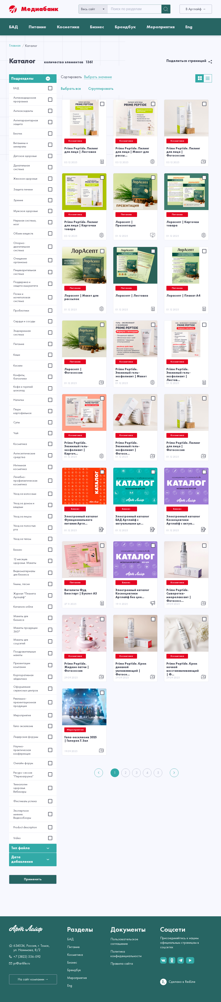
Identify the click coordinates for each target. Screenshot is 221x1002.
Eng (188, 27)
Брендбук (125, 27)
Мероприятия (161, 27)
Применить (33, 879)
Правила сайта (121, 963)
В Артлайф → (196, 9)
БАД (13, 27)
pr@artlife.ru (21, 963)
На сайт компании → (33, 979)
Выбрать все (71, 88)
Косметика (68, 27)
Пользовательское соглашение (124, 941)
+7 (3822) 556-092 (27, 957)
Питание (37, 27)
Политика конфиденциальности (126, 953)
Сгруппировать (100, 88)
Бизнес (97, 27)
